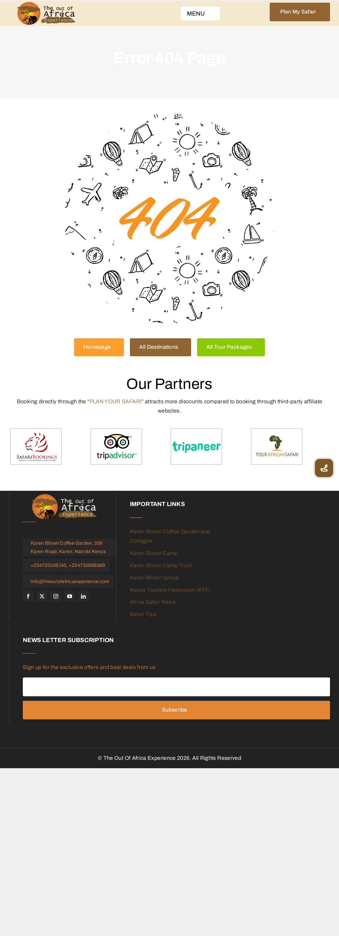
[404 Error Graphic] (169, 218)
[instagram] (55, 596)
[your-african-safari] (277, 447)
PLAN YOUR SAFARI (115, 401)
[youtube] (69, 596)
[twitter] (42, 596)
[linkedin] (83, 596)
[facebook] (28, 596)
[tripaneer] (196, 447)
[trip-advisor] (116, 447)
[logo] (46, 13)
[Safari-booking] (36, 447)
